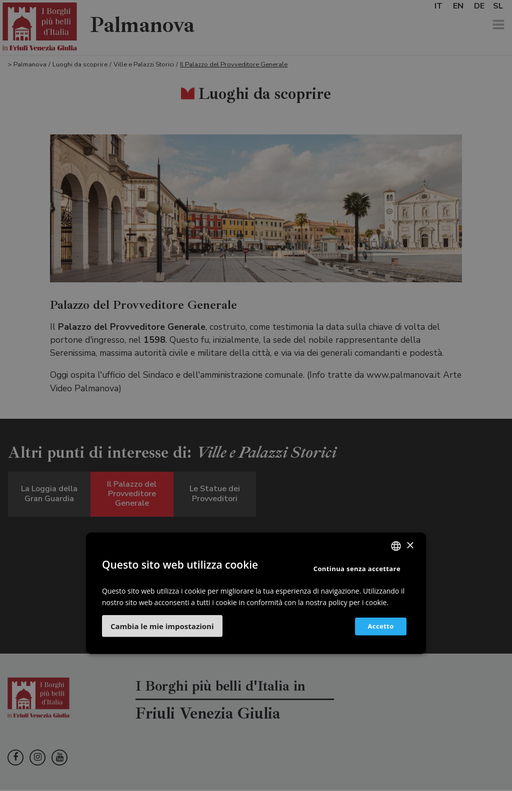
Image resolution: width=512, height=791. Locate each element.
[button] (162, 626)
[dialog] (256, 395)
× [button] (410, 546)
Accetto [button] (377, 626)
